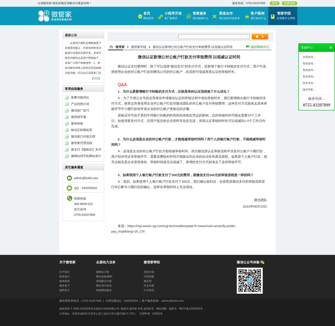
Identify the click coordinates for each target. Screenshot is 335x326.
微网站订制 (102, 272)
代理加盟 (149, 276)
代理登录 (157, 313)
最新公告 (71, 35)
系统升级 (149, 272)
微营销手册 (78, 117)
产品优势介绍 (80, 104)
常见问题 (149, 285)
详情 (96, 78)
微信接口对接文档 (83, 136)
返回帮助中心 (260, 47)
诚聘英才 (64, 290)
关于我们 (64, 272)
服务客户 (64, 285)
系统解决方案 (104, 281)
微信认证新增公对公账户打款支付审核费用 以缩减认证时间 (192, 47)
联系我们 (64, 276)
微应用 (147, 281)
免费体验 (289, 3)
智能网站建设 (104, 290)
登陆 (274, 3)
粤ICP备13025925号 (191, 308)
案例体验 (77, 123)
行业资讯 (149, 290)
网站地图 (161, 308)
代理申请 (145, 313)
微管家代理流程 (81, 143)
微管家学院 (138, 47)
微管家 (120, 47)
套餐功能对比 (80, 97)
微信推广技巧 (80, 110)
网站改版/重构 (104, 276)
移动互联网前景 (81, 130)
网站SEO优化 (104, 285)
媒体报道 (64, 281)
